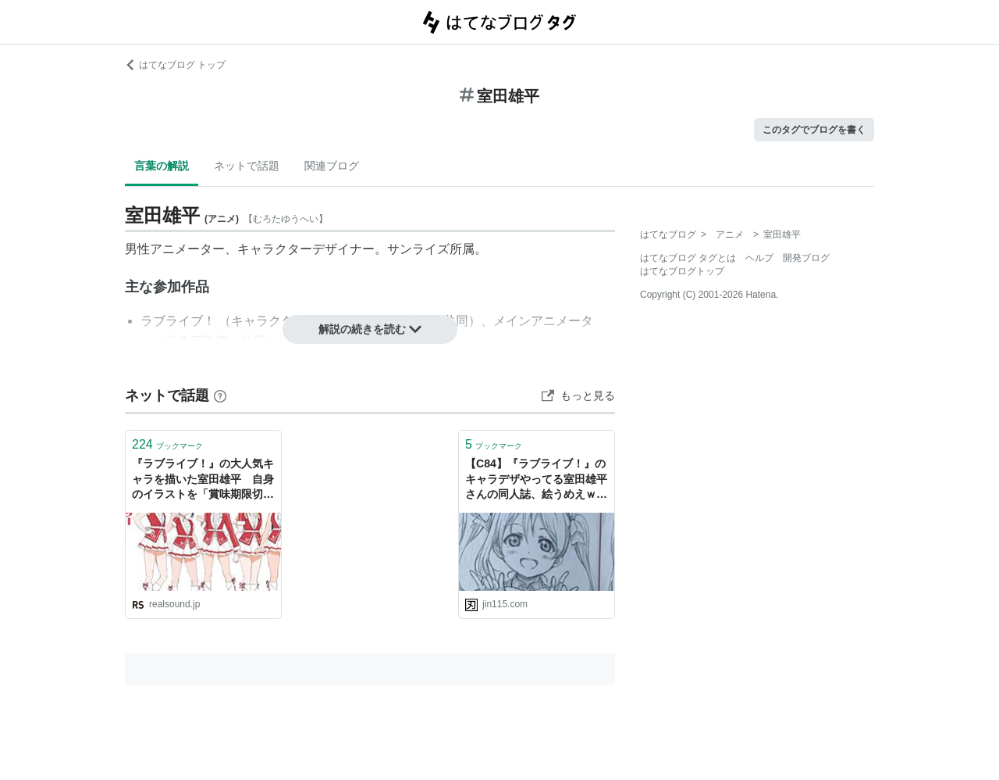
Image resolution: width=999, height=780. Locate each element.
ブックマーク (167, 444)
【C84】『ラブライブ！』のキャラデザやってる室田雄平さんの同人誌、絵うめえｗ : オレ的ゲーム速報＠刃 (536, 480)
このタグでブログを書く (814, 129)
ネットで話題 (246, 165)
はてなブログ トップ (175, 64)
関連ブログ (331, 165)
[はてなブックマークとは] (220, 395)
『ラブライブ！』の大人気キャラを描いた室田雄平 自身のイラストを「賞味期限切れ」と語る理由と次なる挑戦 (203, 480)
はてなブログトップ (682, 271)
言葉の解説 (161, 165)
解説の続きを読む (369, 329)
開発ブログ (806, 257)
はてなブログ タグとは (688, 257)
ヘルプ (759, 257)
